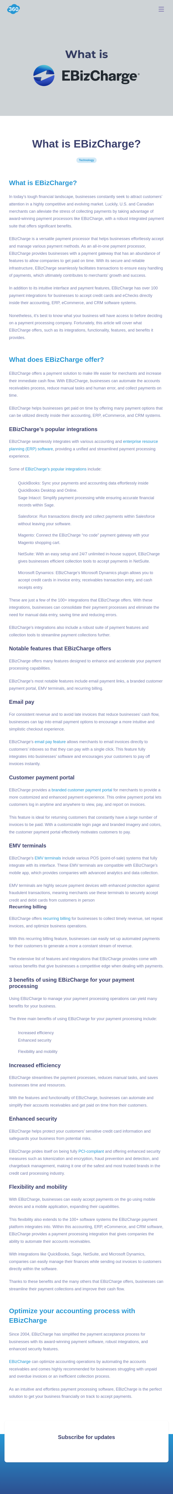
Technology (86, 160)
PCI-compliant (91, 1151)
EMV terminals (48, 858)
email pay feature (50, 742)
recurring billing (57, 918)
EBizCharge (20, 1361)
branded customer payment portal (82, 790)
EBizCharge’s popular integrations (55, 469)
